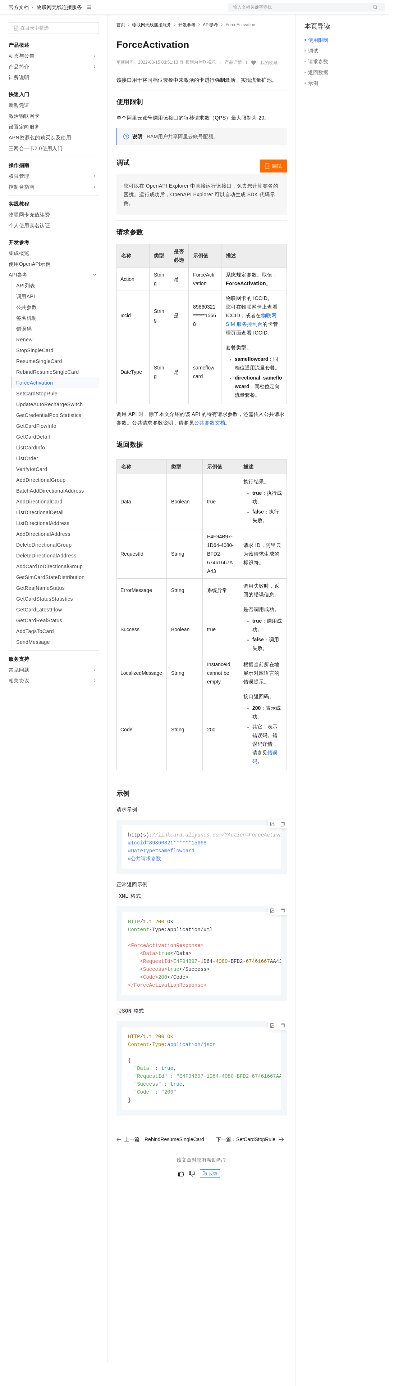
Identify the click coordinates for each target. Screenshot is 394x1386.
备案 (312, 11)
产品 (93, 11)
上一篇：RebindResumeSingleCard (160, 1170)
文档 (297, 11)
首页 (120, 47)
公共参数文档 (209, 446)
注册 (347, 11)
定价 (155, 11)
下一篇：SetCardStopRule (250, 1170)
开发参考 (187, 47)
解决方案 (116, 11)
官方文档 (19, 30)
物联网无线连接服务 (59, 30)
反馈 (209, 1204)
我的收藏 (269, 85)
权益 (138, 11)
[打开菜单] (11, 11)
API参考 (210, 47)
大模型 (73, 11)
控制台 (329, 11)
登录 (373, 11)
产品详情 (233, 85)
